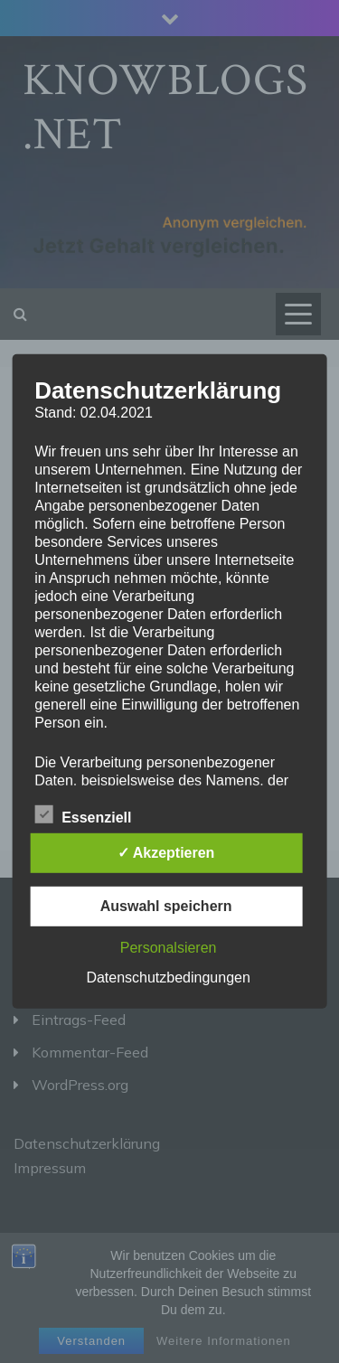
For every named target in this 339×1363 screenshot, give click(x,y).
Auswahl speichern (166, 906)
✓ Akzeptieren (166, 852)
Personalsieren (168, 947)
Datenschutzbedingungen (168, 977)
